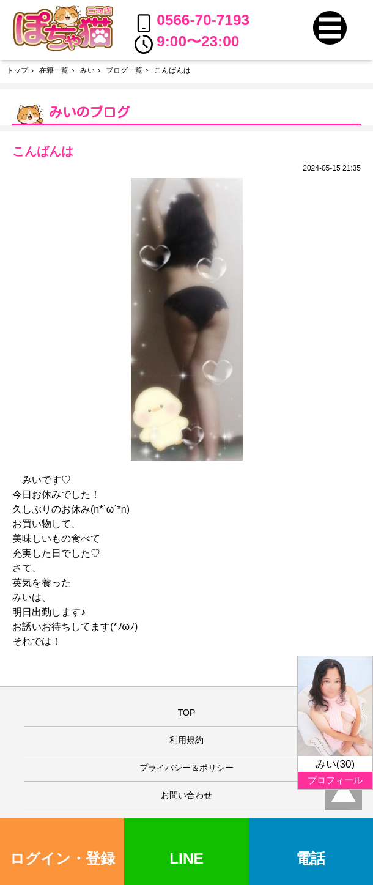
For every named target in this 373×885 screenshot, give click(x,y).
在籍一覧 (53, 70)
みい (87, 70)
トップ (17, 70)
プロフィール (335, 780)
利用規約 (186, 740)
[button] (330, 28)
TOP (187, 712)
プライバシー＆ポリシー (186, 767)
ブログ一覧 (124, 70)
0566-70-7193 (192, 22)
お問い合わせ (186, 795)
